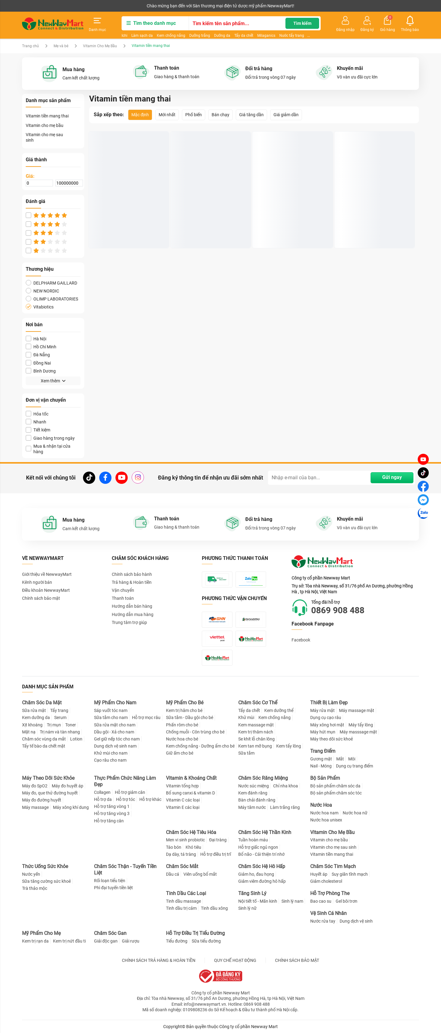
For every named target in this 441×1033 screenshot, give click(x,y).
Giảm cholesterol (326, 881)
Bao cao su (320, 901)
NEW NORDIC (42, 290)
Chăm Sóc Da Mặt (42, 703)
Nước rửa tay (322, 921)
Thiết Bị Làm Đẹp (329, 703)
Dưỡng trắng (199, 35)
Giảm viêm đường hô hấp (262, 881)
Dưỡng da (222, 35)
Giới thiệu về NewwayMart (47, 574)
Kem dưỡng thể (278, 710)
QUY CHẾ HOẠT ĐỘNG (235, 960)
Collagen (102, 792)
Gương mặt (321, 758)
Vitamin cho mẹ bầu (44, 125)
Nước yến (31, 874)
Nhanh (36, 421)
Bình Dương (41, 370)
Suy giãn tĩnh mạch (350, 874)
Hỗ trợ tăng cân (109, 820)
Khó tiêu (193, 847)
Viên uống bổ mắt (200, 874)
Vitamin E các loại (182, 807)
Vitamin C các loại (183, 800)
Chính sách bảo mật (41, 598)
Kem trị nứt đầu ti (69, 941)
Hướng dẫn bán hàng (132, 606)
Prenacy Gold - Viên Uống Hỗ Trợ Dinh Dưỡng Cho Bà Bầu (127, 225)
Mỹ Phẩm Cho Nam (115, 703)
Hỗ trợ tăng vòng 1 (112, 806)
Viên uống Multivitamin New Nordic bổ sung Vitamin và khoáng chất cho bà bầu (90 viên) (291, 225)
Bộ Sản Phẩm (325, 778)
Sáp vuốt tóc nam (110, 710)
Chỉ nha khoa (285, 785)
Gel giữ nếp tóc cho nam (117, 738)
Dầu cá (172, 874)
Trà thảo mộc (34, 888)
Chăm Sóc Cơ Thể (257, 703)
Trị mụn (54, 724)
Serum (60, 717)
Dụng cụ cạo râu (325, 717)
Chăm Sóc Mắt (182, 866)
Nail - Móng (321, 765)
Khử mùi (246, 717)
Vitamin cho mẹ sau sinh (44, 137)
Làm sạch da (142, 35)
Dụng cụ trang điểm (354, 765)
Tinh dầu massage (183, 901)
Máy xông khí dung (71, 807)
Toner (70, 724)
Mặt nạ (29, 731)
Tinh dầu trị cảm (181, 908)
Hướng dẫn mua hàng (132, 614)
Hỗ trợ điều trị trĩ (215, 854)
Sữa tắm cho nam (111, 717)
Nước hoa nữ (355, 812)
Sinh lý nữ (247, 908)
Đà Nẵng (38, 354)
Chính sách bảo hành (132, 574)
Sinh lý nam (292, 901)
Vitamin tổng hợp (182, 785)
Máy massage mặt (356, 710)
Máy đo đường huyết (41, 800)
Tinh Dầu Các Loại (186, 893)
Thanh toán (123, 598)
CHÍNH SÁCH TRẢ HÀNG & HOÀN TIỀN (158, 960)
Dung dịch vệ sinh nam (115, 746)
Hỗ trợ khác (150, 799)
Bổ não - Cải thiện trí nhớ (261, 854)
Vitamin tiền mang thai (47, 115)
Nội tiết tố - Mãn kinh (257, 901)
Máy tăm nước (252, 807)
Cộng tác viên (69, 6)
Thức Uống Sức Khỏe (45, 866)
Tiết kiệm (38, 429)
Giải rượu (130, 941)
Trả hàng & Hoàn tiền (132, 582)
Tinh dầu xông (214, 908)
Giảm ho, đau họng (256, 874)
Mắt (340, 758)
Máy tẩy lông (361, 724)
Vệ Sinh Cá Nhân (328, 913)
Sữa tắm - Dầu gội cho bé (189, 717)
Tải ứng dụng (101, 6)
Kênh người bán (35, 6)
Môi (351, 758)
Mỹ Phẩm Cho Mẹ (41, 933)
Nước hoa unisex (326, 819)
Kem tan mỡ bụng (255, 746)
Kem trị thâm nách (255, 731)
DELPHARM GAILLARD (51, 282)
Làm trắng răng (285, 807)
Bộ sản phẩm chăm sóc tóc (336, 792)
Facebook (301, 639)
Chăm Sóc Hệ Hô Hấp (261, 866)
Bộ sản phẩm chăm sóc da (335, 785)
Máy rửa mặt (322, 710)
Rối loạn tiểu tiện (109, 880)
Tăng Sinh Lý (252, 893)
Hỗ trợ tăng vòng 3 (112, 813)
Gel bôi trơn (346, 901)
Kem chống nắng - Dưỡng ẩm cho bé (200, 746)
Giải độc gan (106, 941)
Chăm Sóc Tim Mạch (333, 866)
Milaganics (266, 35)
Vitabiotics (40, 306)
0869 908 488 (337, 610)
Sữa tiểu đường (206, 941)
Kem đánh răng (252, 792)
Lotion (76, 738)
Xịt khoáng (32, 724)
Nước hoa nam (324, 812)
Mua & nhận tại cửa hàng (48, 449)
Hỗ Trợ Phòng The (329, 893)
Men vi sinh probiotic (185, 839)
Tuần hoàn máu (253, 839)
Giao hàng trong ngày (50, 438)
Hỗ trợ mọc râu (146, 717)
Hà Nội (36, 338)
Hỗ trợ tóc (125, 799)
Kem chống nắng (171, 35)
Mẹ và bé (61, 46)
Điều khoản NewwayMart (46, 590)
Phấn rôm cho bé (182, 724)
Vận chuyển (123, 590)
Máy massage (35, 807)
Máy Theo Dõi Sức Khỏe (48, 778)
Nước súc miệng (253, 785)
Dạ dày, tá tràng (181, 854)
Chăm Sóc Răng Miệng (263, 778)
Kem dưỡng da (36, 717)
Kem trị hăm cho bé (184, 710)
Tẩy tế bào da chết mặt (43, 746)
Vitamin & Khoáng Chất (191, 778)
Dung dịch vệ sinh (356, 921)
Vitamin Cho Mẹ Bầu (100, 46)
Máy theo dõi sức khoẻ (331, 738)
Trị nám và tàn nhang (60, 731)
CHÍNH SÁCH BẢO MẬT (297, 960)
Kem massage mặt (256, 724)
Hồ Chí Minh (41, 346)
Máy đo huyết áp (67, 785)
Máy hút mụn (322, 731)
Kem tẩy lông (288, 746)
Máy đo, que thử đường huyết (50, 792)
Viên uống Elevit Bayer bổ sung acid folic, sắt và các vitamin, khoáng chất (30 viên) (372, 225)
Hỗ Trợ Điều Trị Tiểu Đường (195, 933)
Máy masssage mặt (358, 731)
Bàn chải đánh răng (256, 800)
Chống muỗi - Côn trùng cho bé (195, 731)
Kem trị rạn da (35, 941)
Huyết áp (318, 874)
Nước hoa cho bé (182, 738)
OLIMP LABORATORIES (52, 298)
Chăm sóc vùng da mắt (44, 738)
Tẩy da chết (243, 35)
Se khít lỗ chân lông (256, 738)
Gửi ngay (392, 477)
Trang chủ (30, 46)
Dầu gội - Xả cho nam (114, 731)
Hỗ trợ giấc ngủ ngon (258, 847)
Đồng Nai (38, 362)
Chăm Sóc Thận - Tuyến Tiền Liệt (125, 869)
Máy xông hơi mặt (327, 724)
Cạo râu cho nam (110, 760)
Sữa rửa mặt (34, 710)
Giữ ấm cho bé (179, 753)
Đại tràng (218, 839)
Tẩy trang (59, 710)
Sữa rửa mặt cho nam (114, 724)
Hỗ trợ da (103, 799)
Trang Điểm (322, 751)
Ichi (124, 35)
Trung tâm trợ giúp (129, 622)
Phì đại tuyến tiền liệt (113, 887)
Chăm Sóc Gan (110, 933)
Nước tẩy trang (291, 35)
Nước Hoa (321, 805)
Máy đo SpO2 (34, 785)
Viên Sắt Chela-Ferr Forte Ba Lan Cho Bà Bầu (209, 225)
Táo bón (173, 847)
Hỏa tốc (37, 413)
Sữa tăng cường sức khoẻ (46, 881)
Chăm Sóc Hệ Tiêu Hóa (191, 832)
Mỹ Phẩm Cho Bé (184, 703)
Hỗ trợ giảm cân (130, 792)
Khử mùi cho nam (110, 753)
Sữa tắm (246, 753)
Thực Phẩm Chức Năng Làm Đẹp (125, 781)
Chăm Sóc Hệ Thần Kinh (264, 832)
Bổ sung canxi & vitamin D (190, 792)
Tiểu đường (176, 941)
